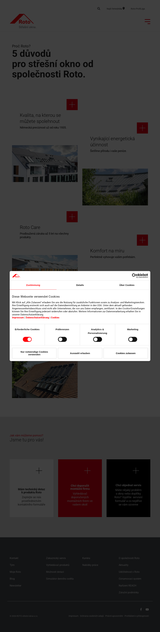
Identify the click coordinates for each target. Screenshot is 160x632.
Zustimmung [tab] (33, 285)
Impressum (18, 317)
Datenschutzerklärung (37, 317)
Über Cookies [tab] (127, 285)
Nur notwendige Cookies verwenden (34, 353)
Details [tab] (80, 285)
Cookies (55, 317)
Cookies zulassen (126, 353)
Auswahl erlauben (80, 353)
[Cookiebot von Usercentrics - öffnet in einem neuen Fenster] (134, 275)
